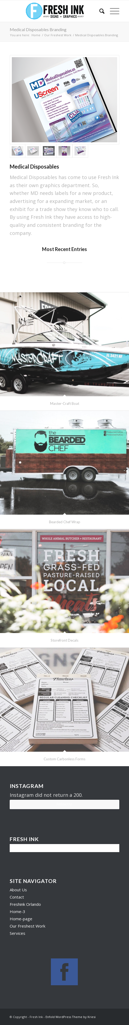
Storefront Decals (64, 640)
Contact (17, 897)
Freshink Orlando (25, 904)
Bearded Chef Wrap (64, 522)
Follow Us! (64, 804)
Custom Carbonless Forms (64, 759)
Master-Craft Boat (64, 403)
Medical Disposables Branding (38, 29)
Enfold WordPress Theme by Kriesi (71, 1017)
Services (17, 933)
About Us (18, 889)
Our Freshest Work (57, 35)
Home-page (21, 918)
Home (36, 35)
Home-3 (17, 911)
